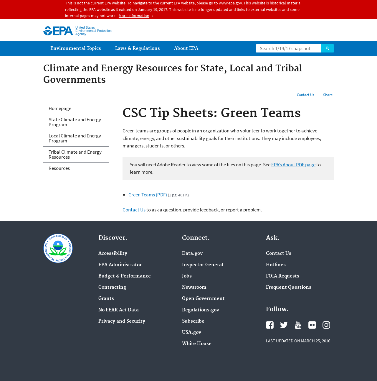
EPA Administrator (120, 265)
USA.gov (191, 332)
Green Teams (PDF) (147, 194)
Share (328, 94)
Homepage (60, 108)
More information (134, 15)
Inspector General (202, 265)
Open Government (203, 298)
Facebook (270, 325)
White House (196, 343)
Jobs (187, 276)
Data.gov (192, 253)
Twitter (284, 325)
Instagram (326, 325)
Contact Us (305, 94)
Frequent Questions (288, 287)
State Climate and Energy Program (75, 122)
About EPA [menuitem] (186, 48)
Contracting (112, 287)
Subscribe (193, 321)
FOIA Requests (282, 276)
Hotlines (276, 265)
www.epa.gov (230, 3)
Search (327, 48)
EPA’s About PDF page (293, 164)
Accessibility (112, 253)
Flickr (312, 325)
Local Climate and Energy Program (75, 138)
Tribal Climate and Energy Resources (75, 154)
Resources (59, 168)
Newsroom (194, 287)
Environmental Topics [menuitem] (75, 48)
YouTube (298, 325)
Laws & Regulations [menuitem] (137, 48)
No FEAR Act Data (118, 310)
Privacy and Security (121, 321)
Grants (106, 298)
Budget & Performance (124, 276)
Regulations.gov (200, 310)
